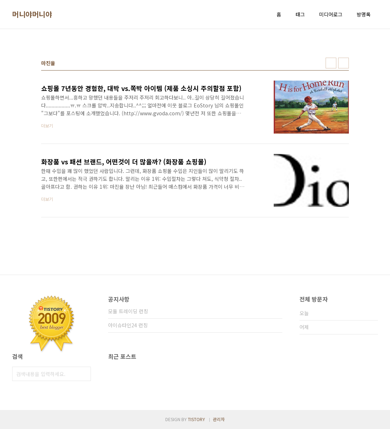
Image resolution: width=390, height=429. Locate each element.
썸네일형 (331, 63)
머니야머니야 (32, 14)
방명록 (364, 14)
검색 (84, 374)
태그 (300, 14)
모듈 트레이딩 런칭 (128, 311)
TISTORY (196, 419)
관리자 (219, 419)
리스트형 (343, 63)
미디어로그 (330, 14)
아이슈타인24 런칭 (128, 325)
